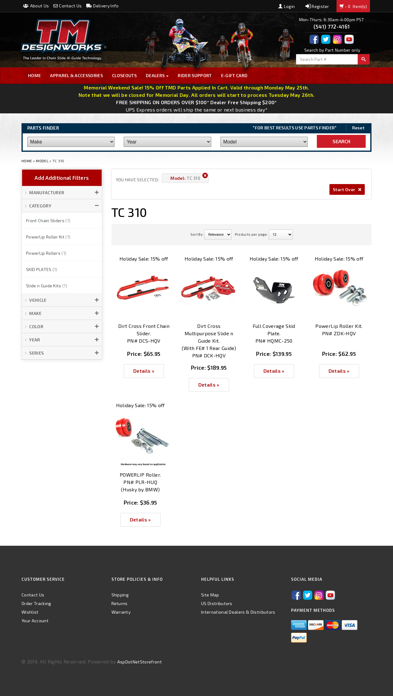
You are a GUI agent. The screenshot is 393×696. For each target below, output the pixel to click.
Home (34, 75)
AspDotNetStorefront (139, 661)
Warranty (121, 612)
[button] (62, 192)
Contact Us (67, 5)
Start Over (347, 189)
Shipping (120, 594)
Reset (358, 127)
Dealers (157, 75)
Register (317, 6)
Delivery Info (102, 5)
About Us (36, 5)
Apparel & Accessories (76, 75)
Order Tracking (36, 603)
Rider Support (195, 75)
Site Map (210, 594)
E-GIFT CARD (234, 75)
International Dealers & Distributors (238, 612)
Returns (119, 603)
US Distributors (216, 603)
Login (286, 6)
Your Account (35, 620)
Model (42, 161)
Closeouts (124, 75)
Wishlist (30, 612)
